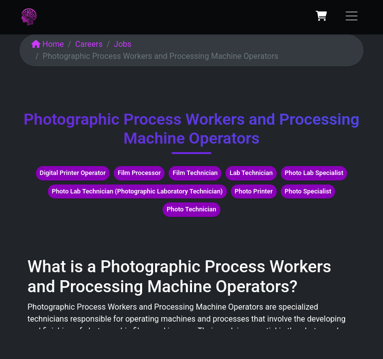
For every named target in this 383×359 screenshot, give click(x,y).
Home (47, 44)
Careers (89, 44)
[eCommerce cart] (321, 16)
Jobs (122, 44)
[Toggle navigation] (352, 16)
